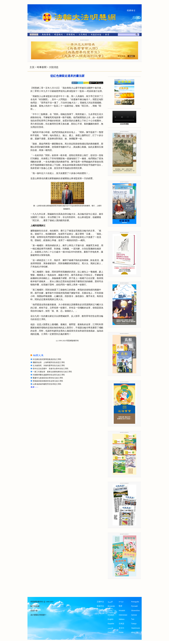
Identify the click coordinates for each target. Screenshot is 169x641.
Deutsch (111, 615)
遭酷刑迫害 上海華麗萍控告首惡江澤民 (49, 362)
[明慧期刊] (58, 35)
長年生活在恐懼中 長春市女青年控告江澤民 (50, 369)
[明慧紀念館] (96, 35)
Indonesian (123, 615)
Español (111, 624)
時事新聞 (41, 67)
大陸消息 (53, 67)
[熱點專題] (46, 35)
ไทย (132, 619)
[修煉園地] (70, 35)
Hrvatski (122, 610)
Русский (134, 606)
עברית (121, 602)
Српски (134, 615)
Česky (110, 610)
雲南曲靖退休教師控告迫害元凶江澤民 (48, 381)
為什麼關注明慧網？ (38, 615)
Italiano (121, 619)
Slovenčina (135, 610)
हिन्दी (120, 606)
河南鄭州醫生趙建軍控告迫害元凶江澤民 (49, 375)
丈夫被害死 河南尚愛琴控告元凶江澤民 (49, 365)
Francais (111, 632)
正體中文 (100, 602)
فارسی (110, 628)
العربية (110, 602)
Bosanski (111, 606)
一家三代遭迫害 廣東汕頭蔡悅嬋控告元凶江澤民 (52, 372)
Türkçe (133, 624)
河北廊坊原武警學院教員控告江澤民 (47, 359)
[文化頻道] (82, 35)
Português (135, 602)
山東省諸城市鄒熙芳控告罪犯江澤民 (47, 384)
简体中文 (100, 606)
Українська (135, 628)
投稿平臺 (34, 611)
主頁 (32, 67)
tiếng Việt (134, 632)
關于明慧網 (34, 606)
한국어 (121, 628)
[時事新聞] (33, 35)
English (110, 619)
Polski (121, 632)
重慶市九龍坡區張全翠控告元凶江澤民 (48, 378)
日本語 (121, 624)
